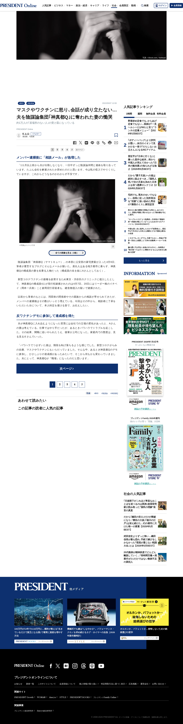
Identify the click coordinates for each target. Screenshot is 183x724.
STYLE (62, 697)
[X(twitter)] (58, 666)
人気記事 (46, 5)
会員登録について (67, 684)
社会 (114, 5)
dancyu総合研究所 (44, 711)
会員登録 (176, 5)
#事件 (21, 103)
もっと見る (144, 260)
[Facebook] (51, 666)
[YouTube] (101, 666)
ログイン (161, 5)
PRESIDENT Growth (23, 697)
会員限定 (123, 5)
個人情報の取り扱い (88, 684)
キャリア (94, 5)
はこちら (145, 409)
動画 (133, 5)
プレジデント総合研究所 (23, 711)
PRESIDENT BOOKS (80, 697)
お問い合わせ (158, 684)
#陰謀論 (30, 103)
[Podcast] (92, 666)
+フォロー (35, 134)
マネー (69, 5)
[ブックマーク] (116, 135)
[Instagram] (74, 666)
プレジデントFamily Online (104, 697)
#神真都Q (114, 393)
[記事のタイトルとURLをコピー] (103, 142)
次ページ (79, 150)
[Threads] (83, 666)
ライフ (105, 5)
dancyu (52, 697)
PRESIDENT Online (24, 129)
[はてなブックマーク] (66, 665)
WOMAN (41, 697)
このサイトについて (47, 684)
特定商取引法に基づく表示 (113, 684)
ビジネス (58, 5)
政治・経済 (81, 5)
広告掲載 (133, 684)
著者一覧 (30, 684)
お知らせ (18, 684)
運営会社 (144, 684)
